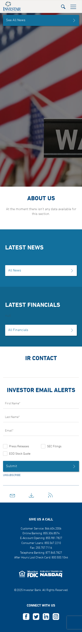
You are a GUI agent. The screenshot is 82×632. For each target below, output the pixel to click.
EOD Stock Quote (19, 454)
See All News (41, 20)
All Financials (41, 330)
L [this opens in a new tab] (46, 616)
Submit (41, 466)
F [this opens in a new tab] (26, 616)
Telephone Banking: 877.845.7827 (41, 553)
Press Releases (19, 446)
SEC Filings (54, 446)
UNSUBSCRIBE (11, 475)
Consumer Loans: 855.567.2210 (41, 543)
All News (41, 270)
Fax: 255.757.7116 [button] (41, 548)
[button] (63, 5)
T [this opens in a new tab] (36, 616)
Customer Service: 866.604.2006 (41, 529)
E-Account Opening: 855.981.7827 (41, 538)
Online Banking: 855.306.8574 (41, 533)
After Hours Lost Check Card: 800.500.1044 (41, 558)
